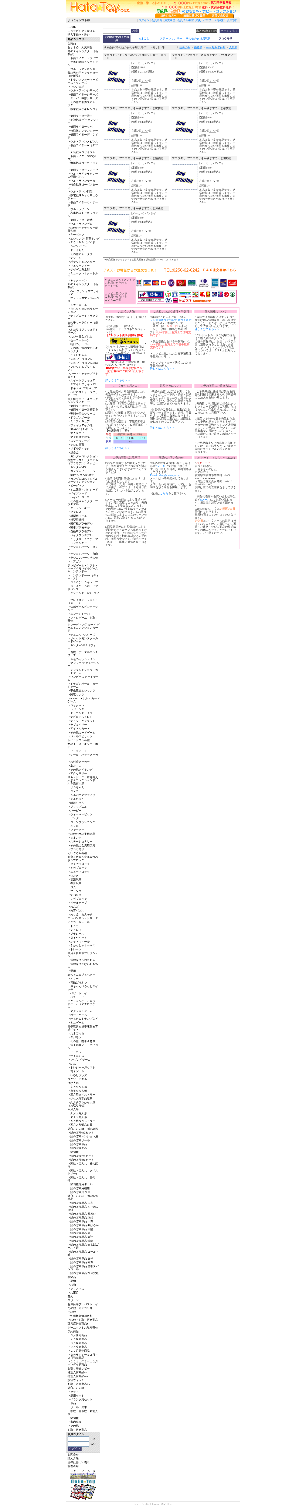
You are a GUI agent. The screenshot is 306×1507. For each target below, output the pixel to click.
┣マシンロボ (76, 86)
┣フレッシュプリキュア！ (81, 368)
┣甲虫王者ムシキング (81, 690)
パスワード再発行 (214, 20)
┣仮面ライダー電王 (80, 115)
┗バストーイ (76, 997)
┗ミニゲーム (76, 1022)
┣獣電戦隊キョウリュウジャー (83, 197)
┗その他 (73, 1425)
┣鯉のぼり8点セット (81, 1159)
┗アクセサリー (77, 773)
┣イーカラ (74, 1052)
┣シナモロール (77, 305)
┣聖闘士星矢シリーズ (81, 413)
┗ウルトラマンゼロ (80, 223)
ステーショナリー (171, 38)
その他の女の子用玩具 (81, 833)
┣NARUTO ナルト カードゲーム (84, 700)
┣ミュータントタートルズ (83, 275)
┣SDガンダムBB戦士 (81, 475)
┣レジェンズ (76, 709)
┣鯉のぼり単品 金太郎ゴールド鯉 (83, 1246)
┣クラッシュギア (79, 508)
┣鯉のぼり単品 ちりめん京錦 (83, 1208)
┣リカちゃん (76, 787)
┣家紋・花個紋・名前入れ (83, 1412)
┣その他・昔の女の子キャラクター (83, 349)
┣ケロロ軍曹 (76, 444)
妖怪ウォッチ (76, 1380)
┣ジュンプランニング (81, 822)
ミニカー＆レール (79, 922)
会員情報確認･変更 (189, 20)
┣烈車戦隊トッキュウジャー (83, 214)
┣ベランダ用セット (80, 1399)
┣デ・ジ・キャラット (81, 720)
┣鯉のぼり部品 (77, 1148)
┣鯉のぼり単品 (77, 1144)
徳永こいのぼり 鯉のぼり (83, 1128)
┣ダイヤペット (77, 937)
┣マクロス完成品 (79, 437)
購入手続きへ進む (79, 34)
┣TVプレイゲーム (79, 1059)
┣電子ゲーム (76, 1071)
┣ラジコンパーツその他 (83, 557)
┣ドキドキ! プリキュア (82, 388)
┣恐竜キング (76, 694)
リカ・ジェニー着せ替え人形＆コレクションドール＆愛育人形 (83, 780)
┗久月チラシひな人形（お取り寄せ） (81, 1104)
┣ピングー (74, 818)
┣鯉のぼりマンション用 (83, 1136)
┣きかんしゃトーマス (81, 945)
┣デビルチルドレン (80, 716)
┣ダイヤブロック (79, 864)
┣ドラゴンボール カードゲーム (83, 685)
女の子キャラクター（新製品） (83, 286)
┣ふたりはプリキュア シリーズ (83, 331)
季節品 (72, 1277)
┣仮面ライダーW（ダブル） (83, 147)
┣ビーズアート (77, 751)
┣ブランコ (74, 891)
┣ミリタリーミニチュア (83, 539)
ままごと (143, 38)
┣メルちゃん (76, 798)
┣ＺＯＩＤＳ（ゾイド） (83, 242)
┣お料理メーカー (79, 761)
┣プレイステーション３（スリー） (83, 601)
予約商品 (73, 1331)
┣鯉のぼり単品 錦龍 (80, 1240)
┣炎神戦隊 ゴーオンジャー (83, 121)
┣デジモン (74, 257)
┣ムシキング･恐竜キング (83, 238)
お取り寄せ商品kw (79, 1384)
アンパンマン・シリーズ (83, 918)
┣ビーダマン (76, 485)
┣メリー (73, 978)
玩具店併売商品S (78, 1323)
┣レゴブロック (77, 899)
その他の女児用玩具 (198, 38)
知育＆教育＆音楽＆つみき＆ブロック (83, 858)
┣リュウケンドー (79, 265)
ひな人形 (73, 1083)
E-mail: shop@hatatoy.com (165, 475)
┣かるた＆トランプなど (83, 1018)
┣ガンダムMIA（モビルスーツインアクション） (83, 480)
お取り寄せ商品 (77, 1429)
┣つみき (73, 875)
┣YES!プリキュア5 (80, 358)
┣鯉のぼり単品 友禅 (80, 1258)
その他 (72, 1311)
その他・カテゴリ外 (80, 1308)
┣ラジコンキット (79, 543)
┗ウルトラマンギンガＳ (83, 69)
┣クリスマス (76, 1288)
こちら (164, 493)
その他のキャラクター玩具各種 (83, 229)
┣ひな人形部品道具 (80, 1098)
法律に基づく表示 (79, 1462)
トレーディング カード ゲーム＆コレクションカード (83, 627)
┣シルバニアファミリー (83, 795)
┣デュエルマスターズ (81, 634)
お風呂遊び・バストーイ (83, 1304)
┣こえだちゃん (77, 355)
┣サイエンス (76, 1055)
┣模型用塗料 (76, 519)
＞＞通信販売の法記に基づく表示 (170, 320)
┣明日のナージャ (79, 344)
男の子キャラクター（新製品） (83, 53)
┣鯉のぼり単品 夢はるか (83, 1225)
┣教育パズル (76, 910)
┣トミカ (73, 926)
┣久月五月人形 (77, 1113)
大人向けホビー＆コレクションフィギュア (83, 400)
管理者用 (73, 1466)
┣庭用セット (76, 1395)
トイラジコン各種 (79, 740)
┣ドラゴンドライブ (80, 713)
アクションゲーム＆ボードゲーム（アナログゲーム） (83, 1004)
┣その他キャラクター (81, 254)
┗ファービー (76, 829)
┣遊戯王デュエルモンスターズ (83, 654)
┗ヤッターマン (77, 280)
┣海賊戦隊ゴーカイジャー (83, 164)
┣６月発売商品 (77, 1335)
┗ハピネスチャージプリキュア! (83, 393)
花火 (70, 1296)
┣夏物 (72, 1281)
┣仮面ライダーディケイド (83, 136)
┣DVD (72, 1063)
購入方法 (73, 1458)
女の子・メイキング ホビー (83, 745)
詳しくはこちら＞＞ (117, 380)
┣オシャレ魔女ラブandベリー (83, 299)
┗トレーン (74, 949)
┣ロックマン (76, 705)
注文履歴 (169, 20)
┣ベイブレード (77, 493)
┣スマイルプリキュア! (82, 384)
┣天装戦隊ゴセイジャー (83, 152)
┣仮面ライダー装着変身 (83, 409)
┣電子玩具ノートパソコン (83, 1046)
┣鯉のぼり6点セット (81, 1132)
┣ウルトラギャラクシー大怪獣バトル (83, 175)
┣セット (73, 1391)
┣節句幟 (73, 1152)
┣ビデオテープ (77, 902)
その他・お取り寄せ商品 (83, 1319)
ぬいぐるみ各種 (77, 853)
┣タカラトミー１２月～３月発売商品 (83, 1356)
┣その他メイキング (80, 769)
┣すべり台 (74, 894)
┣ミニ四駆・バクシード (83, 489)
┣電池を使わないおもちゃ (83, 965)
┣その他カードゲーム (81, 732)
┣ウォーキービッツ (80, 814)
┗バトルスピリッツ (80, 736)
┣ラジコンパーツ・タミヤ (83, 548)
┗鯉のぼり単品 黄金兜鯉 (83, 1273)
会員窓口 (232, 20)
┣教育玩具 (74, 883)
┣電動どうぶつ (77, 982)
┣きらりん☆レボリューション (83, 310)
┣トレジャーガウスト (81, 1067)
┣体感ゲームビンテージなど (83, 608)
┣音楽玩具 (74, 879)
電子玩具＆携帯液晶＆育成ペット (83, 1028)
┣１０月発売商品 (79, 1350)
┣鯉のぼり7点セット (81, 1155)
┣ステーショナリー (80, 841)
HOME (72, 26)
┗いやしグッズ (77, 1075)
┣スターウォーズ (79, 440)
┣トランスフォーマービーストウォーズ (83, 81)
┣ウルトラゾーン (79, 209)
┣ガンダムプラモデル (81, 471)
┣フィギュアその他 (80, 425)
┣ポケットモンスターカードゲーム (83, 640)
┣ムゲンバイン (77, 246)
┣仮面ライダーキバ (80, 126)
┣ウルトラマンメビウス (83, 141)
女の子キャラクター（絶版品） (83, 324)
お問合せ (73, 1454)
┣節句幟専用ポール (80, 1184)
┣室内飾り (74, 1421)
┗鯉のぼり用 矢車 (79, 1192)
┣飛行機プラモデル (80, 523)
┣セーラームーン (79, 340)
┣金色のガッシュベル (81, 659)
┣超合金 (73, 452)
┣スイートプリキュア (81, 380)
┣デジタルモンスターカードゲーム (83, 671)
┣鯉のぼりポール (79, 1140)
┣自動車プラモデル (80, 531)
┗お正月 (73, 1292)
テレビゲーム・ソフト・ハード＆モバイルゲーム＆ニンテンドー (83, 568)
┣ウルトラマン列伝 (80, 191)
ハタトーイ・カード (83, 1471)
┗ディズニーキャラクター (83, 317)
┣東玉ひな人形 (77, 1090)
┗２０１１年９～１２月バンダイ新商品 (83, 1363)
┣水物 (72, 1284)
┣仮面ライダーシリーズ (83, 94)
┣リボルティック (79, 448)
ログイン (143, 20)
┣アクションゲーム (80, 1011)
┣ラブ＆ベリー (77, 724)
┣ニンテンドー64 (79, 613)
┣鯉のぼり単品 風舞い (82, 1213)
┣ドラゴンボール (79, 417)
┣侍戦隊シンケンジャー (83, 130)
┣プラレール (76, 933)
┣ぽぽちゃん (76, 802)
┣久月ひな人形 (77, 1087)
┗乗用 (72, 970)
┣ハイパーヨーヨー (80, 497)
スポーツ (73, 1300)
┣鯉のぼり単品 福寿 (80, 1262)
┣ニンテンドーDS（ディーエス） (83, 577)
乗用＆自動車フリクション (83, 955)
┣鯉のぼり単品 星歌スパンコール (83, 1268)
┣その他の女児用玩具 (81, 845)
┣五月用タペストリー (81, 1120)
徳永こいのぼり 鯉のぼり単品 (83, 1197)
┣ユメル (73, 826)
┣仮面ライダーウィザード (83, 204)
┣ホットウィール (79, 941)
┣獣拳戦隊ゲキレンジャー (83, 110)
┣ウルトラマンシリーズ (83, 90)
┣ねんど (73, 906)
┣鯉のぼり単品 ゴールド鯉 (83, 1253)
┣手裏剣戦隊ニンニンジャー (83, 63)
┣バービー (74, 810)
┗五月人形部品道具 (80, 1124)
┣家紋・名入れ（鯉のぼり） (83, 1165)
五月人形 (73, 1109)
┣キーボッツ (76, 234)
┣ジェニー (74, 791)
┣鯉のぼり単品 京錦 (80, 1217)
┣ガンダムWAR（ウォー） (82, 647)
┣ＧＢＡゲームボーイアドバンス (83, 587)
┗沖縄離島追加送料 (80, 1315)
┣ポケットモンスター (81, 261)
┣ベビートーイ (77, 993)
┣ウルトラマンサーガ (81, 180)
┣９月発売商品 (77, 1346)
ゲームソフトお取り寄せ (83, 1327)
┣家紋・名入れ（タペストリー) (83, 1172)
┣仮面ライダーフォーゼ (83, 169)
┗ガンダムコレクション (83, 456)
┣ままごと (74, 837)
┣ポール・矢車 (77, 1407)
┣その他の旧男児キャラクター (83, 103)
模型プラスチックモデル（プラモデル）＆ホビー (83, 462)
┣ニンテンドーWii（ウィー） (83, 594)
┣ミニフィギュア (79, 421)
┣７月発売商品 (77, 1339)
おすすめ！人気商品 (80, 47)
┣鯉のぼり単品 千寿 (80, 1221)
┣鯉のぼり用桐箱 (79, 1188)
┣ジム (72, 887)
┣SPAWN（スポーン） (82, 429)
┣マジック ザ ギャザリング (83, 664)
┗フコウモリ (76, 849)
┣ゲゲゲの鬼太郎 (79, 269)
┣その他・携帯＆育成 (81, 1041)
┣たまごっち (76, 1033)
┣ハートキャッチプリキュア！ (83, 375)
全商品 (72, 43)
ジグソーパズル (77, 1079)
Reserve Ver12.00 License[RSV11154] (153, 1504)
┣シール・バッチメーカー (83, 756)
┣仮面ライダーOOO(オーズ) (83, 158)
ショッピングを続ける (81, 30)
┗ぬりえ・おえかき (80, 914)
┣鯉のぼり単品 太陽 (80, 1229)
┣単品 (72, 1403)
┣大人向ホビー (77, 433)
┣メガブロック (77, 867)
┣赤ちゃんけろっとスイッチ (83, 988)
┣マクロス (74, 511)
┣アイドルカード (79, 728)
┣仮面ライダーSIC (79, 405)
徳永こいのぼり (77, 1387)
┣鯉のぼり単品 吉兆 (80, 1202)
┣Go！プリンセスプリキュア (83, 293)
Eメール (161, 466)
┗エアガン (74, 561)
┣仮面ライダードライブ (83, 58)
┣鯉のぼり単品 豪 (79, 1233)
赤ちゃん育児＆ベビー (81, 974)
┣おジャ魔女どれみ (80, 336)
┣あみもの (74, 765)
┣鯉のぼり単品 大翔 (80, 1236)
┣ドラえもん (76, 250)
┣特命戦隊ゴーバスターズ (83, 186)
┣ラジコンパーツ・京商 (83, 553)
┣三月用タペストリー (81, 1094)
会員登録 (156, 20)
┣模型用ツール (77, 515)
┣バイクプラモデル (80, 535)
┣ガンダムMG (77, 467)
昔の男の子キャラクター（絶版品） (83, 74)
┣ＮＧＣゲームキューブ (83, 582)
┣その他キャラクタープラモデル (83, 503)
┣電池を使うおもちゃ (81, 960)
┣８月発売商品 (77, 1343)
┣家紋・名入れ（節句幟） (81, 1179)
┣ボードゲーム (77, 1014)
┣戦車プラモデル (79, 527)
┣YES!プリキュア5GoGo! (83, 362)
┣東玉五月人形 (77, 1117)
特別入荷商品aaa (78, 1376)
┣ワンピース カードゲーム (83, 678)
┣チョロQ (74, 929)
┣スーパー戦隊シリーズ (83, 98)
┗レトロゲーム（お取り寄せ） (83, 619)
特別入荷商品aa (77, 1372)
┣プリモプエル (77, 806)
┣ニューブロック (79, 871)
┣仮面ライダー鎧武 (80, 220)
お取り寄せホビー (79, 1368)
